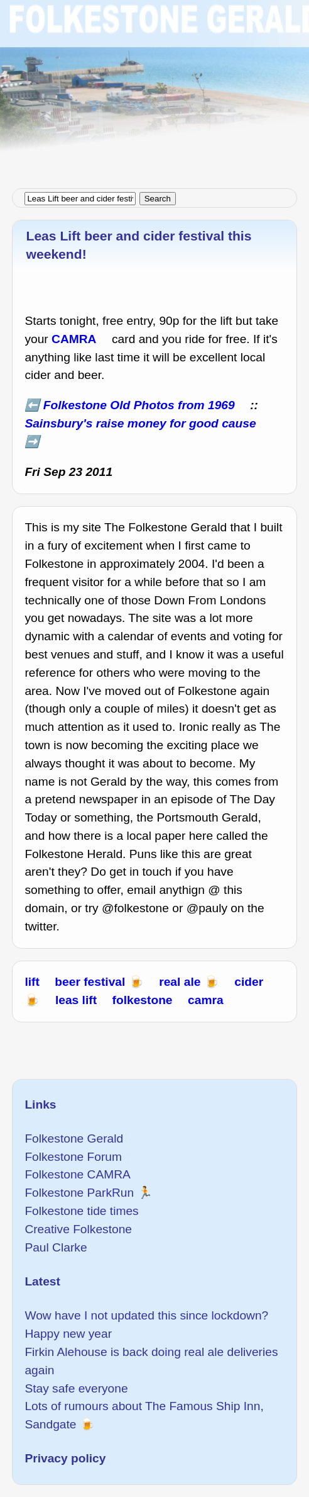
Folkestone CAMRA (77, 1174)
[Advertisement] (154, 88)
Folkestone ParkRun (79, 1192)
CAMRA (74, 339)
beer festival (90, 981)
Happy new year (68, 1333)
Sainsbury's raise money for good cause (140, 423)
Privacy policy (65, 1458)
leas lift (76, 1000)
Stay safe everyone (75, 1388)
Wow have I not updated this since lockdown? (146, 1315)
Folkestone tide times (81, 1210)
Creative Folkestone (78, 1229)
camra (206, 1000)
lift (31, 981)
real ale (179, 981)
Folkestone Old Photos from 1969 (139, 405)
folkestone (142, 1000)
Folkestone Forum (73, 1156)
